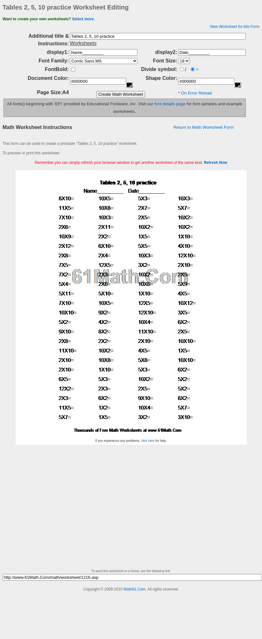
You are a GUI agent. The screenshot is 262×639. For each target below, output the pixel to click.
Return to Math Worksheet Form (203, 127)
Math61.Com (134, 589)
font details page (169, 103)
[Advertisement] (59, 508)
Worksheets (83, 43)
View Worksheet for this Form (234, 26)
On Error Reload (196, 93)
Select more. (83, 19)
